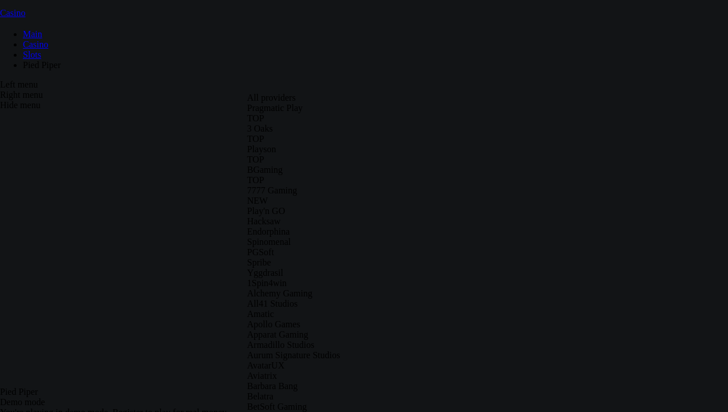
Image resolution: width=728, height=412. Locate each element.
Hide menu (20, 105)
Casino (12, 13)
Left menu (19, 84)
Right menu (21, 95)
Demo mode (22, 402)
